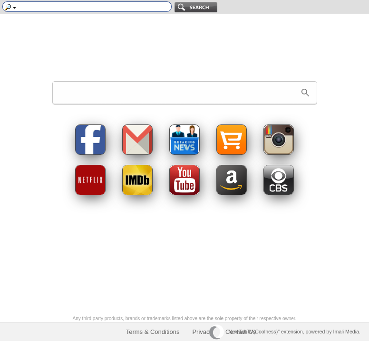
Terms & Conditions (153, 331)
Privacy (202, 331)
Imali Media (346, 331)
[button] (305, 92)
